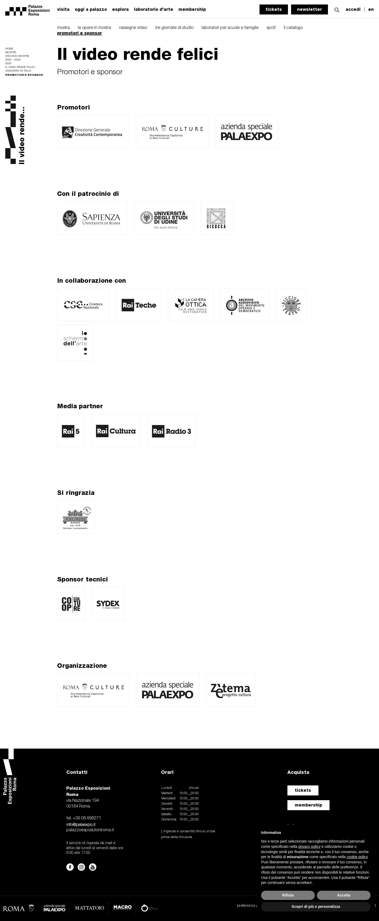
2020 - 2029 (13, 60)
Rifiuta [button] (288, 895)
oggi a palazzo (91, 9)
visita (63, 9)
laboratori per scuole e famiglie (230, 28)
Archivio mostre (17, 56)
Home (9, 49)
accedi (353, 9)
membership (308, 805)
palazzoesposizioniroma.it (90, 830)
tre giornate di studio (174, 28)
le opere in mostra (94, 28)
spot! (271, 28)
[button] (337, 9)
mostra (63, 28)
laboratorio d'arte (153, 9)
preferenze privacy (252, 906)
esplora (120, 9)
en (371, 9)
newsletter (309, 9)
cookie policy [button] (357, 857)
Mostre (10, 52)
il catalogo (293, 28)
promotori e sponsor (79, 33)
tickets (274, 9)
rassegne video (133, 28)
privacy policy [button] (309, 846)
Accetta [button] (344, 895)
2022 (8, 63)
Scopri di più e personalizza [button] (316, 906)
